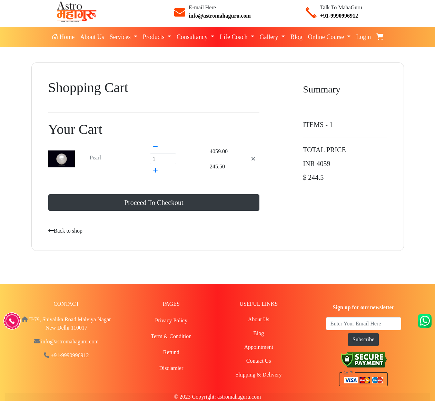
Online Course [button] (327, 36)
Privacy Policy (171, 320)
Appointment (258, 347)
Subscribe (363, 339)
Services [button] (121, 36)
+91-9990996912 (339, 16)
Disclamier (171, 368)
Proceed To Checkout (154, 202)
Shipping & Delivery (259, 375)
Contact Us (258, 361)
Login (363, 36)
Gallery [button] (270, 36)
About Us (92, 36)
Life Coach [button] (234, 36)
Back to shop (65, 231)
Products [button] (154, 36)
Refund (171, 352)
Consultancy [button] (193, 36)
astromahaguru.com (239, 397)
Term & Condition (171, 336)
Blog (296, 36)
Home (65, 36)
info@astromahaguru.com (219, 16)
